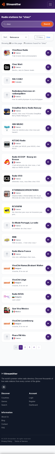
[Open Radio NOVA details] (7, 297)
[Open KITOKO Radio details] (7, 144)
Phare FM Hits (19, 335)
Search (47, 24)
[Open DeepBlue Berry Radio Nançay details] (7, 112)
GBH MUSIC (17, 124)
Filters (39, 37)
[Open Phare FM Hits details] (7, 337)
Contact (4, 424)
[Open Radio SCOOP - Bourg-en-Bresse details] (7, 162)
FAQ (3, 428)
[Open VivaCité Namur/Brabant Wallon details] (7, 268)
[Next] (38, 347)
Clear (48, 37)
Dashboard (33, 405)
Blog (3, 420)
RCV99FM (17, 206)
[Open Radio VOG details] (7, 178)
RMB (14, 237)
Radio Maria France (21, 251)
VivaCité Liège (19, 279)
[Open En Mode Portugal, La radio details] (7, 225)
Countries (5, 398)
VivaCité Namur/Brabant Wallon (27, 265)
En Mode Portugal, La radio (25, 223)
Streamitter (9, 373)
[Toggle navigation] (50, 4)
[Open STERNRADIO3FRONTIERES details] (7, 194)
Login (31, 398)
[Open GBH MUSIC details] (7, 128)
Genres (4, 401)
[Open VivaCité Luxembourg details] (7, 323)
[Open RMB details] (7, 240)
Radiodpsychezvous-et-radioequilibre (23, 92)
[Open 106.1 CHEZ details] (7, 80)
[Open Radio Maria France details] (7, 254)
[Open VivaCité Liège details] (7, 282)
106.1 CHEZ (17, 79)
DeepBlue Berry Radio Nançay (26, 108)
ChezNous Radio (20, 50)
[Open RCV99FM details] (7, 210)
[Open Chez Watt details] (7, 67)
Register (32, 401)
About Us (5, 417)
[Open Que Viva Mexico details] (7, 310)
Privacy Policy (6, 441)
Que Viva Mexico (20, 308)
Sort (5, 37)
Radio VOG (17, 176)
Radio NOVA (18, 294)
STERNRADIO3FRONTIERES (25, 190)
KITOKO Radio (18, 140)
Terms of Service (21, 441)
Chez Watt (17, 64)
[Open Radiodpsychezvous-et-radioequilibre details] (7, 95)
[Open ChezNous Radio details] (7, 53)
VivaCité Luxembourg (22, 320)
